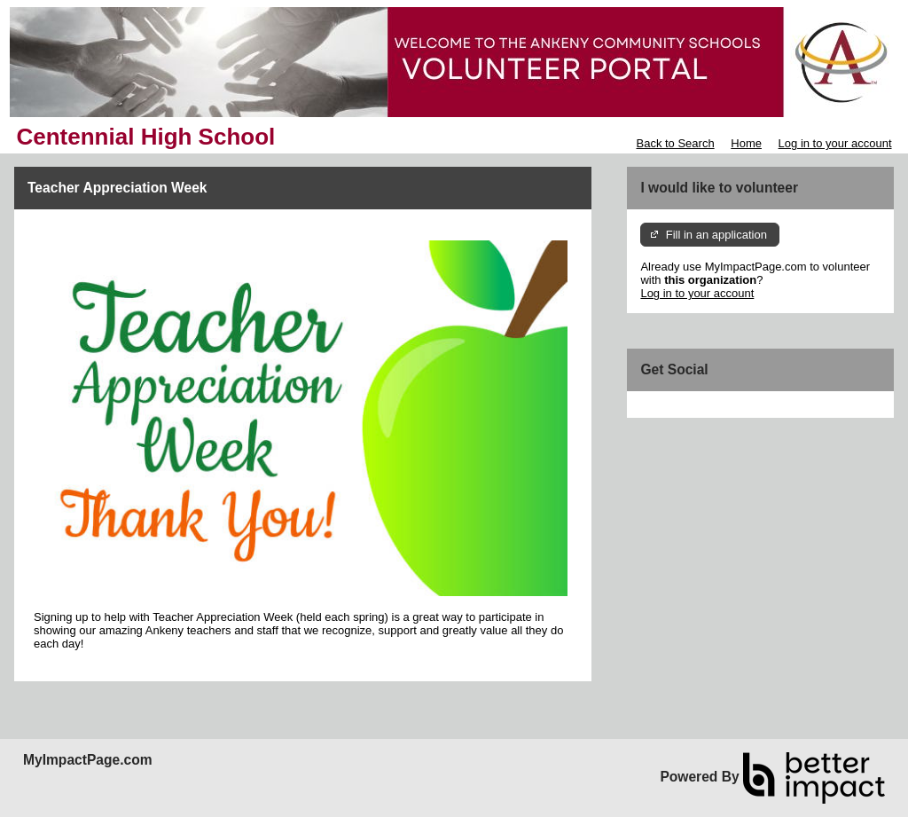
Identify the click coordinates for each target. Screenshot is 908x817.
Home (746, 143)
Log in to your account (835, 143)
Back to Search (675, 143)
